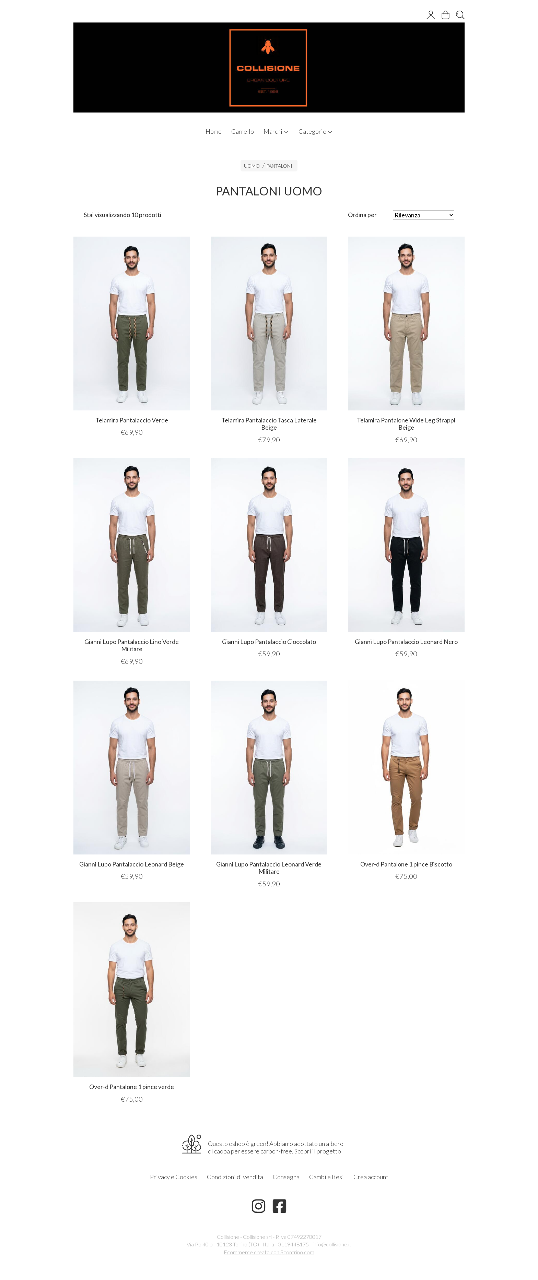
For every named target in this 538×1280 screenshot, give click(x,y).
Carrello (242, 131)
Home (214, 131)
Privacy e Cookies (173, 1177)
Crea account (370, 1177)
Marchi (276, 131)
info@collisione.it (332, 1244)
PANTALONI (279, 166)
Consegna (286, 1177)
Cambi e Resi (326, 1177)
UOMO (252, 166)
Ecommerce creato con (269, 1252)
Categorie (316, 131)
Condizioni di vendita (235, 1177)
